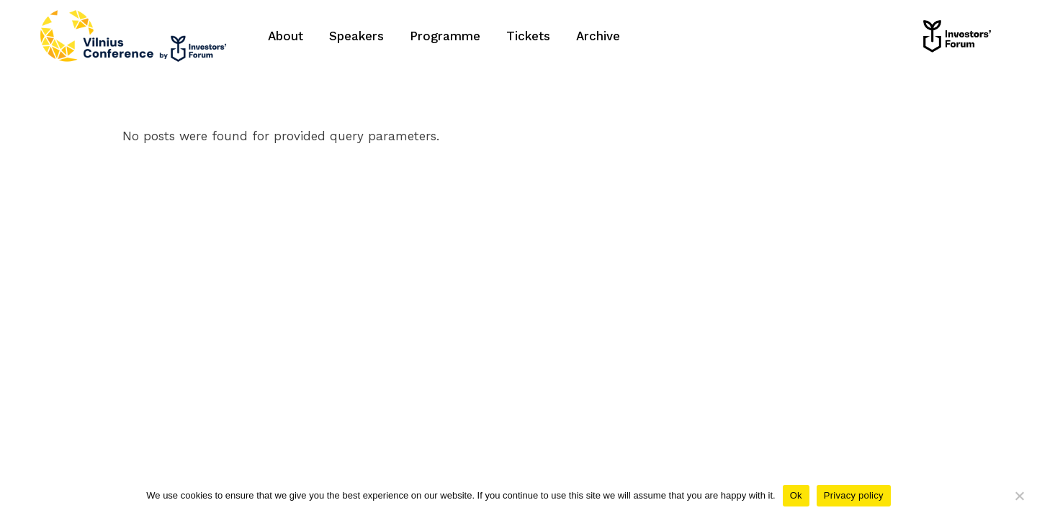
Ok (796, 495)
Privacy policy (854, 495)
